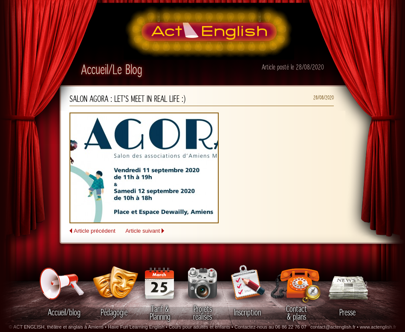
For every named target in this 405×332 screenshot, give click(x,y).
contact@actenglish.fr (333, 326)
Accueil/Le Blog (111, 70)
